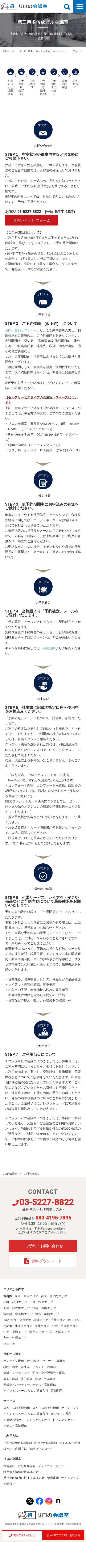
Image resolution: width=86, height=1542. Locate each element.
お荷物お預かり (13, 1419)
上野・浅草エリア (41, 1302)
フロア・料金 (26, 51)
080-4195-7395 (53, 1218)
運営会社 (9, 1466)
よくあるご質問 (69, 1443)
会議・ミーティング (16, 1372)
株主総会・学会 (31, 1379)
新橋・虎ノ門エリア (54, 1296)
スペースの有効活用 (45, 1408)
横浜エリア (40, 1320)
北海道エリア (23, 1326)
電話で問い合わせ (22, 1535)
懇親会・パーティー (16, 1384)
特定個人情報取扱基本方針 (21, 1472)
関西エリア (36, 1332)
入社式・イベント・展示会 (38, 1367)
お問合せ (9, 1484)
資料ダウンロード (43, 1261)
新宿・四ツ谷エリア (16, 1308)
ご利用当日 (75, 78)
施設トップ (8, 51)
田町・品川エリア (15, 1302)
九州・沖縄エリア (15, 1337)
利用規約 (49, 648)
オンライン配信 (61, 1413)
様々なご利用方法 (15, 1448)
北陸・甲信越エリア (65, 1326)
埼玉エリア (75, 1320)
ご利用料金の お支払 (53, 81)
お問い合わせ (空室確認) (10, 81)
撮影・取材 (10, 1379)
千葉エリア (58, 1320)
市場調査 (49, 1379)
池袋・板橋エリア (47, 1314)
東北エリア (42, 1326)
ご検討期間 (32, 78)
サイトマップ (70, 1477)
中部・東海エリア (15, 1332)
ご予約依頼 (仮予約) (21, 81)
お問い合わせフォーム (31, 220)
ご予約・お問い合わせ (44, 1246)
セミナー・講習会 (54, 1360)
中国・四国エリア (58, 1332)
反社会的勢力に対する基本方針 (24, 1477)
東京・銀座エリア (26, 1296)
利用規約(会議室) (45, 1443)
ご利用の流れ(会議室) (17, 1443)
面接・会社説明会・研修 (48, 1372)
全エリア (9, 1343)
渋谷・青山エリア (44, 1308)
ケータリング (60, 51)
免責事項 (53, 1477)
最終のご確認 (64, 78)
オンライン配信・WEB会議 (21, 1360)
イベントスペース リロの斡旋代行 (25, 1390)
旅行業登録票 (26, 1466)
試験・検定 (10, 1367)
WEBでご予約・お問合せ (64, 1535)
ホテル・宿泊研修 (44, 1384)
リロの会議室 (9, 1173)
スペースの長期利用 (16, 1408)
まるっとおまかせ (38, 1419)
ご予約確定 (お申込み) (43, 81)
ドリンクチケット (64, 1419)
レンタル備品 (43, 51)
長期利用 (57, 1390)
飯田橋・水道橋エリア (18, 1314)
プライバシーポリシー (52, 1466)
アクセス (77, 51)
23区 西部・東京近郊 (17, 1320)
